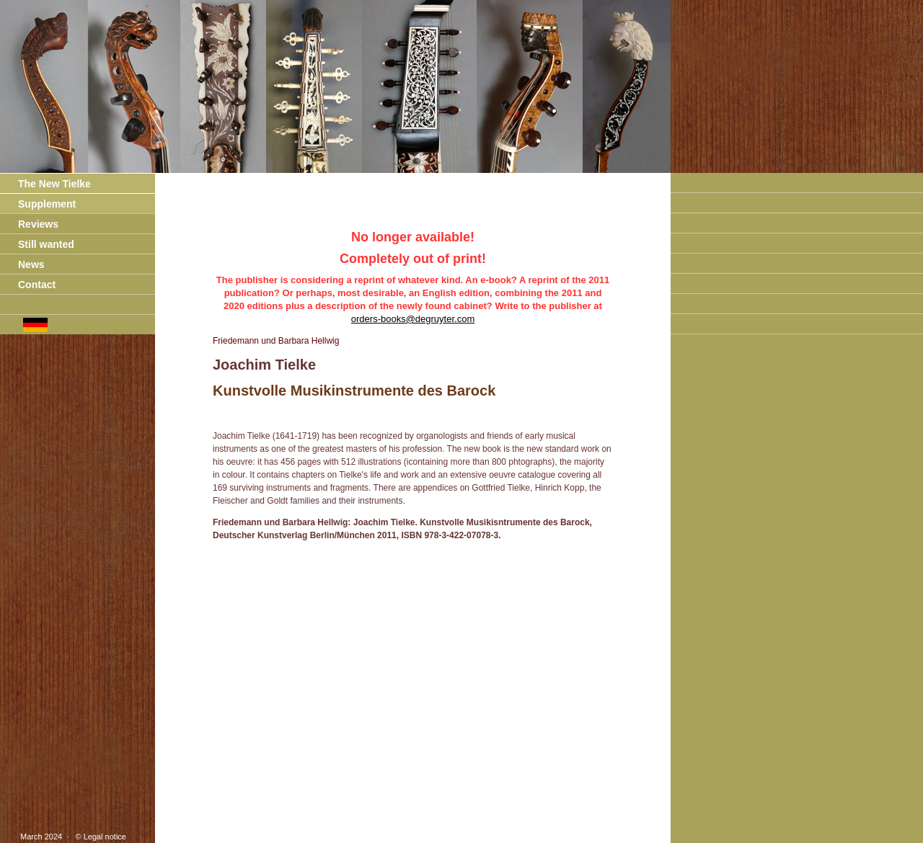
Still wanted (37, 244)
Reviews (29, 224)
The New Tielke (45, 183)
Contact (28, 284)
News (22, 264)
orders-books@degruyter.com (412, 318)
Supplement (38, 204)
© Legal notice (98, 836)
